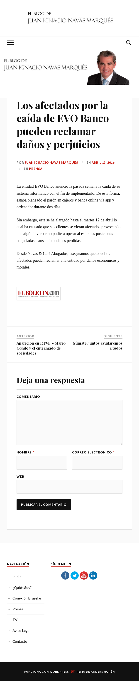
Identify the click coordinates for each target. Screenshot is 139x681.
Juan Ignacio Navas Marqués (51, 162)
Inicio (17, 576)
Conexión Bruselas (27, 598)
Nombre (25, 452)
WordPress (59, 671)
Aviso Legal (21, 630)
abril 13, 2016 (103, 162)
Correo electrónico (93, 452)
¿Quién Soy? (22, 587)
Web (20, 476)
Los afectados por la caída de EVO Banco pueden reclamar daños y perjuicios (63, 124)
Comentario (28, 396)
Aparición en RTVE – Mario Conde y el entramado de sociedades (41, 347)
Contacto (19, 641)
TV (14, 619)
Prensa (35, 168)
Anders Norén (103, 671)
